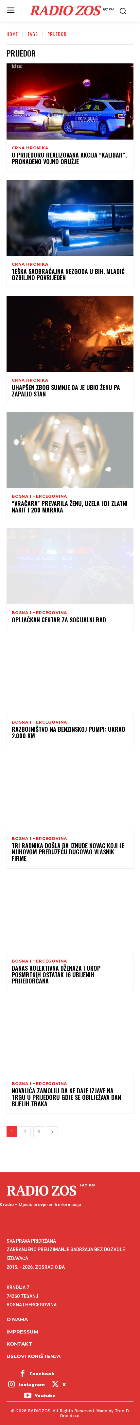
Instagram (32, 1384)
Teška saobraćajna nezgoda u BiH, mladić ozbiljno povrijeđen (68, 274)
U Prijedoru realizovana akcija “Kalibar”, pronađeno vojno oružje (69, 158)
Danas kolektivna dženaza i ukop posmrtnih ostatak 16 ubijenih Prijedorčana (56, 974)
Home (12, 33)
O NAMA (17, 1319)
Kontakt (19, 1344)
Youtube (45, 1395)
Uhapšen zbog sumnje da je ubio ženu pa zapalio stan (66, 390)
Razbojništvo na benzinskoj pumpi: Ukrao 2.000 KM (68, 732)
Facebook (42, 1373)
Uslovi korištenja (34, 1356)
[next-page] (52, 1131)
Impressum (22, 1332)
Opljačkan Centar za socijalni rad (59, 619)
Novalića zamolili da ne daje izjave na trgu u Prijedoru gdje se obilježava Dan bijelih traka (66, 1097)
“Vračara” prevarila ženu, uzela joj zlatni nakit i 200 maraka (70, 506)
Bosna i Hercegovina (39, 496)
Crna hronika (30, 148)
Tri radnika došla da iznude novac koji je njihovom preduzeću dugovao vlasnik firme (68, 852)
